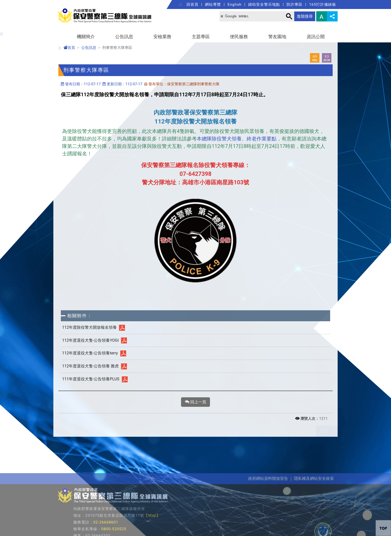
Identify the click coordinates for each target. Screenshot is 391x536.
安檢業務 (162, 36)
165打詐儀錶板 (322, 4)
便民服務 (239, 36)
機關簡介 (86, 36)
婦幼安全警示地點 (264, 4)
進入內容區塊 (12, 2)
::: (180, 4)
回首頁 (192, 4)
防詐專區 (294, 4)
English (235, 4)
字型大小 (321, 16)
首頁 (69, 47)
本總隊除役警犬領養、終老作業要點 (237, 139)
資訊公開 (316, 36)
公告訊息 (124, 36)
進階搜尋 (305, 16)
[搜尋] (248, 16)
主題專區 (201, 36)
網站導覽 (213, 4)
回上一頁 (195, 402)
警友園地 (277, 36)
